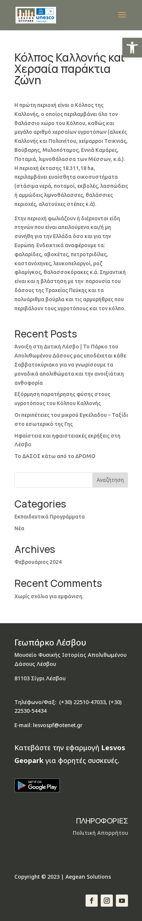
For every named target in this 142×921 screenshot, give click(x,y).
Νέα (19, 528)
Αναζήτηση (110, 480)
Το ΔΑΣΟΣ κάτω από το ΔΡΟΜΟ (54, 456)
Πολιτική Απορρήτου (100, 832)
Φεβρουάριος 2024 (38, 562)
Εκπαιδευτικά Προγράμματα (49, 517)
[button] (132, 47)
